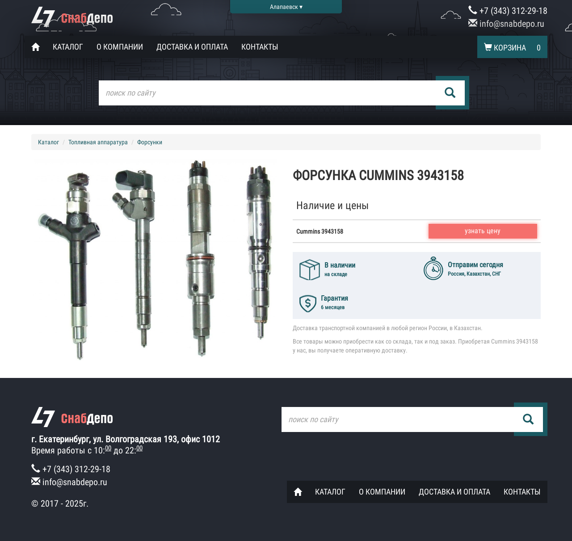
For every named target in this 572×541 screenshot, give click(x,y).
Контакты (259, 46)
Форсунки (149, 142)
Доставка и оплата (192, 46)
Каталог (68, 46)
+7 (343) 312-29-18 (507, 10)
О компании (120, 46)
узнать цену (482, 230)
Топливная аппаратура (98, 142)
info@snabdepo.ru (506, 23)
